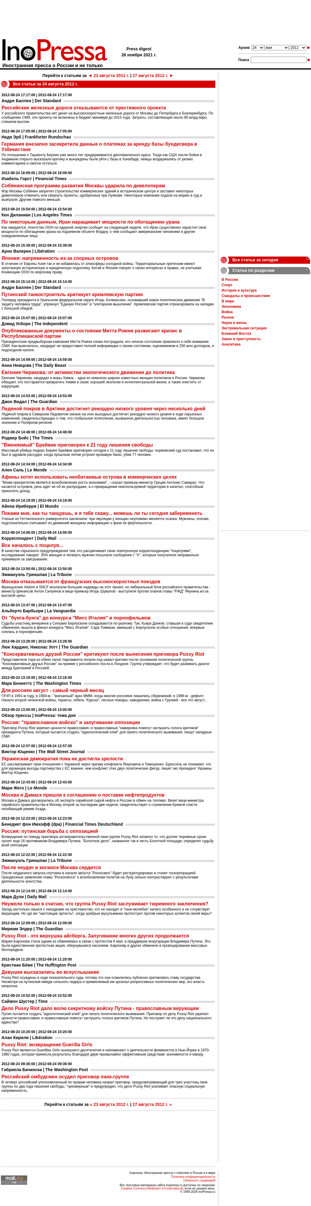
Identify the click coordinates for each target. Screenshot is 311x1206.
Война (227, 312)
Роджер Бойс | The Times (27, 437)
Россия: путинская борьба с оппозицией (49, 831)
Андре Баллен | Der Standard (31, 100)
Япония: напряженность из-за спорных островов (59, 258)
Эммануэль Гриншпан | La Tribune (36, 574)
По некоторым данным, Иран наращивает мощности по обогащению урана (90, 221)
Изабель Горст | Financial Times (34, 178)
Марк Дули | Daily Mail (24, 896)
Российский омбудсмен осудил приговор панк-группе (65, 1076)
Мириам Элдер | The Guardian (32, 928)
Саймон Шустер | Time (24, 1001)
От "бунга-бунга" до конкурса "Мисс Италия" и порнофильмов (75, 617)
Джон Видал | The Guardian (29, 401)
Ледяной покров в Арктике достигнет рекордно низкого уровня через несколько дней (103, 408)
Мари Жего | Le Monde (24, 788)
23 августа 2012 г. (108, 75)
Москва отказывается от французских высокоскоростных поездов (80, 581)
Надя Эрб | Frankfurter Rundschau (36, 137)
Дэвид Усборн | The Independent (34, 323)
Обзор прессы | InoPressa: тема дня (38, 715)
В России (230, 280)
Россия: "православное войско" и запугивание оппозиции (70, 722)
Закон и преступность (241, 339)
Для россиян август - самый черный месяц (52, 690)
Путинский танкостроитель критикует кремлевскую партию (72, 294)
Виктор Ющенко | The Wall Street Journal (43, 751)
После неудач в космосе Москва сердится (51, 867)
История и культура (239, 290)
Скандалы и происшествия (246, 296)
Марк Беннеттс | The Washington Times (41, 683)
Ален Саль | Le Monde (24, 470)
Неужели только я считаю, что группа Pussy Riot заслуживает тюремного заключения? (104, 903)
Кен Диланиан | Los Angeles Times (36, 214)
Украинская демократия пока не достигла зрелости (62, 758)
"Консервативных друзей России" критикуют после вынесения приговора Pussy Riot (103, 654)
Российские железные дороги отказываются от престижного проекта (83, 107)
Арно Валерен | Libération (28, 251)
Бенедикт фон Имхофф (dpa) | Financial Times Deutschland (62, 824)
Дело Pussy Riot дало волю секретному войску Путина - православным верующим (100, 1008)
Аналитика (231, 344)
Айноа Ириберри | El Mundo (30, 506)
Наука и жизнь (234, 323)
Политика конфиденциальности (193, 1176)
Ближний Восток (236, 333)
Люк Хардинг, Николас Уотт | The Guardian (44, 647)
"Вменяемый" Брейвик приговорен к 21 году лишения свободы (77, 444)
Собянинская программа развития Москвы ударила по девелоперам (83, 185)
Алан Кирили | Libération (26, 1037)
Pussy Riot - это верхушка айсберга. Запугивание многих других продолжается (95, 935)
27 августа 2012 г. (153, 75)
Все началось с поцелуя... (32, 545)
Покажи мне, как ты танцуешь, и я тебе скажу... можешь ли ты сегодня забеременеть (101, 513)
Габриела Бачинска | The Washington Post (44, 1069)
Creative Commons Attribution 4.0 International (152, 1188)
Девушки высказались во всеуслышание (50, 972)
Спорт (227, 285)
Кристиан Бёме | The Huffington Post (39, 965)
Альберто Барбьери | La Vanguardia (38, 610)
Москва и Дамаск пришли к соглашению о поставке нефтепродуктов (82, 795)
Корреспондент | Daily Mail (28, 538)
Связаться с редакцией (199, 1180)
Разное (228, 317)
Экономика (231, 306)
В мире (228, 301)
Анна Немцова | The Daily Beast (33, 365)
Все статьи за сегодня (255, 259)
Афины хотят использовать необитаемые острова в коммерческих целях (89, 477)
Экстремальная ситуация (244, 328)
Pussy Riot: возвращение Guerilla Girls (46, 1044)
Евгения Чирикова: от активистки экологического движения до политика (88, 372)
